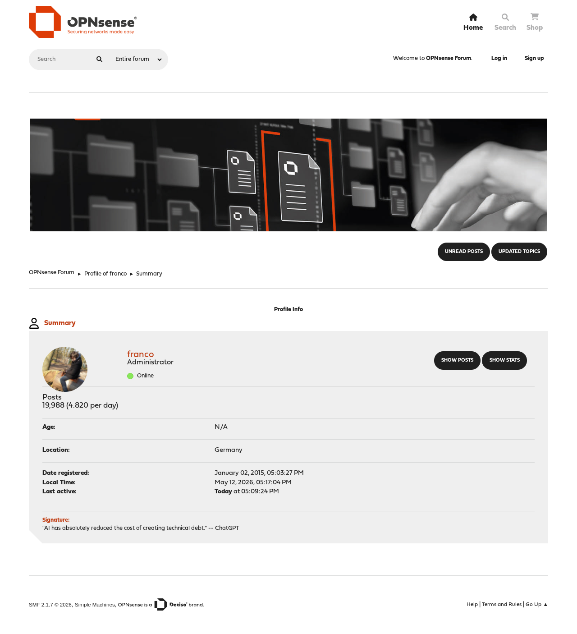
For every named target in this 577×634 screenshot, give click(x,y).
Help (472, 604)
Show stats (505, 360)
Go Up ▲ (537, 604)
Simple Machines (95, 604)
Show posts (457, 360)
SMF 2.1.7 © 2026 (50, 604)
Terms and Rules (502, 604)
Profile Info (288, 309)
